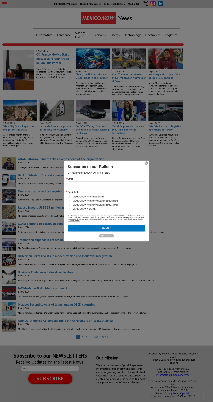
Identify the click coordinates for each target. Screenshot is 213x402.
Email (70, 179)
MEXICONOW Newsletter (85, 209)
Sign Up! (106, 228)
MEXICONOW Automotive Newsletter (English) (95, 201)
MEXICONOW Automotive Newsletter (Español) (96, 205)
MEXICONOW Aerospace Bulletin (89, 197)
